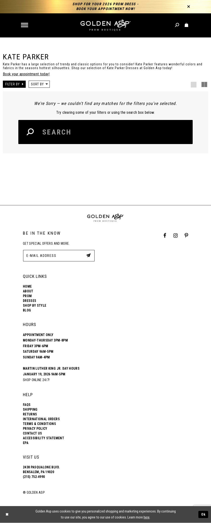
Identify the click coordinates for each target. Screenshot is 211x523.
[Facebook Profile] (165, 235)
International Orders (41, 419)
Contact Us (32, 433)
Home (27, 286)
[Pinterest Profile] (186, 235)
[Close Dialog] (7, 514)
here (147, 517)
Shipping (30, 409)
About (28, 291)
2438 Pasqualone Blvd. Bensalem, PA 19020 (41, 469)
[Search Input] (105, 132)
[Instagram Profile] (175, 235)
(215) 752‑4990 (34, 477)
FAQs (26, 405)
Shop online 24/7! (36, 380)
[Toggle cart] (186, 25)
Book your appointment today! (26, 74)
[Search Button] (30, 132)
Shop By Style (34, 305)
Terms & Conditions (39, 424)
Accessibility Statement (43, 438)
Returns (30, 414)
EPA (25, 443)
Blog (27, 310)
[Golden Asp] (105, 25)
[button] (25, 25)
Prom (27, 296)
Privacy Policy (35, 428)
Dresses (29, 301)
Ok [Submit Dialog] (203, 514)
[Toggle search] (177, 25)
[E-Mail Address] (59, 255)
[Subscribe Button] (88, 255)
